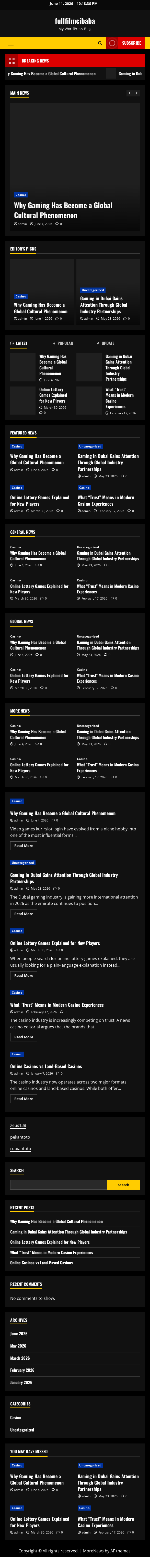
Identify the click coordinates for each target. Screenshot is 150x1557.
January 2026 (21, 1382)
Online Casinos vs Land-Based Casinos (46, 1066)
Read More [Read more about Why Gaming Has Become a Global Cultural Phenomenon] (25, 846)
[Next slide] (136, 93)
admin (22, 224)
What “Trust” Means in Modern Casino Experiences (89, 401)
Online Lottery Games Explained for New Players (23, 401)
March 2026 (20, 1358)
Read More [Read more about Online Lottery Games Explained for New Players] (25, 976)
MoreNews (93, 1551)
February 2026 (22, 1370)
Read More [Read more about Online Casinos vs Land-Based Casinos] (25, 1099)
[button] (10, 43)
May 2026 (18, 1346)
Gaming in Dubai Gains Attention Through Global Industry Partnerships (103, 304)
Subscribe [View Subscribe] (123, 43)
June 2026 (19, 1333)
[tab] (31, 344)
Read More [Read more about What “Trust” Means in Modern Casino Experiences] (25, 1037)
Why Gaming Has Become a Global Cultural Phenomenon (63, 210)
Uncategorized (93, 290)
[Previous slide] (129, 93)
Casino (21, 195)
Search (17, 1170)
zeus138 (18, 1125)
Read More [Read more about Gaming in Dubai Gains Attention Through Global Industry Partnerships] (25, 914)
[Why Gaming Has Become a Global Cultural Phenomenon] (75, 167)
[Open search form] (100, 43)
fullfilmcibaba (75, 20)
